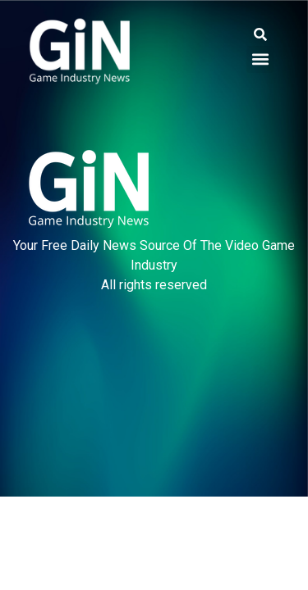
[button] (260, 35)
